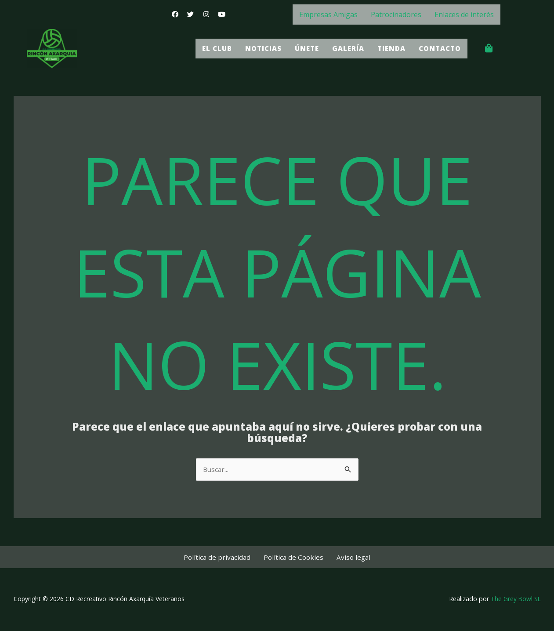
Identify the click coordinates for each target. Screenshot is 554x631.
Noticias (254, 48)
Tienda (387, 48)
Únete (300, 48)
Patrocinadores (396, 14)
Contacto (438, 48)
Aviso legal (349, 558)
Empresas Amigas (328, 14)
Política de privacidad (222, 558)
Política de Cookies (294, 558)
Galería (342, 48)
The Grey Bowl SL (515, 600)
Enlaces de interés (464, 14)
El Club (206, 48)
